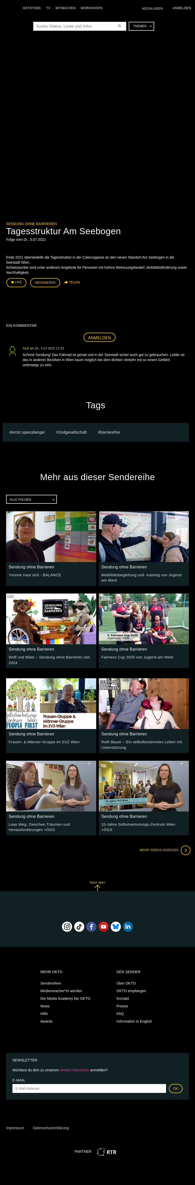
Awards (46, 1015)
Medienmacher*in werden (61, 984)
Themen (142, 26)
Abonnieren (45, 282)
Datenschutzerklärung (51, 1122)
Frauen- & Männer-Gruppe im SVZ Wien (41, 737)
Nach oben (97, 879)
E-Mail (18, 1074)
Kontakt (123, 992)
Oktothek (33, 8)
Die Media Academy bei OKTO (65, 992)
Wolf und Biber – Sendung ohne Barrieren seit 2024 (51, 655)
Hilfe (44, 1007)
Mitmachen (67, 8)
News (45, 999)
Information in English (134, 1015)
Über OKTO (126, 977)
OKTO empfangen (131, 984)
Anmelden (99, 336)
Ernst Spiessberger (28, 431)
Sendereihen (50, 977)
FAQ (120, 1007)
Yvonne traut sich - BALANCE (33, 573)
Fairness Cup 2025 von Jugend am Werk (134, 655)
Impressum (15, 1122)
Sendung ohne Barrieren (31, 224)
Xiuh (26, 347)
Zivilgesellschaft (72, 431)
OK (175, 1082)
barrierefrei (110, 431)
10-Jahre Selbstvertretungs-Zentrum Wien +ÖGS (141, 818)
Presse (122, 999)
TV (49, 8)
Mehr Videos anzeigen (163, 844)
